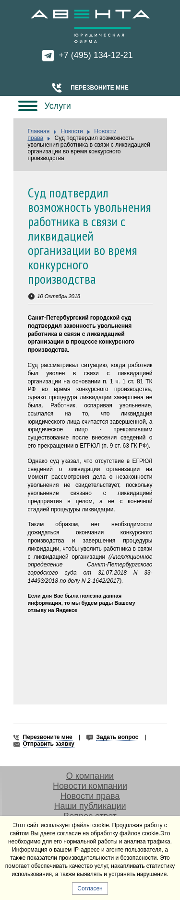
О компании (90, 776)
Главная (39, 131)
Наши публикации (90, 806)
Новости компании (90, 786)
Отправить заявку (48, 743)
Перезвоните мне (99, 87)
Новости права (90, 796)
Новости (72, 131)
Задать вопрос (117, 737)
